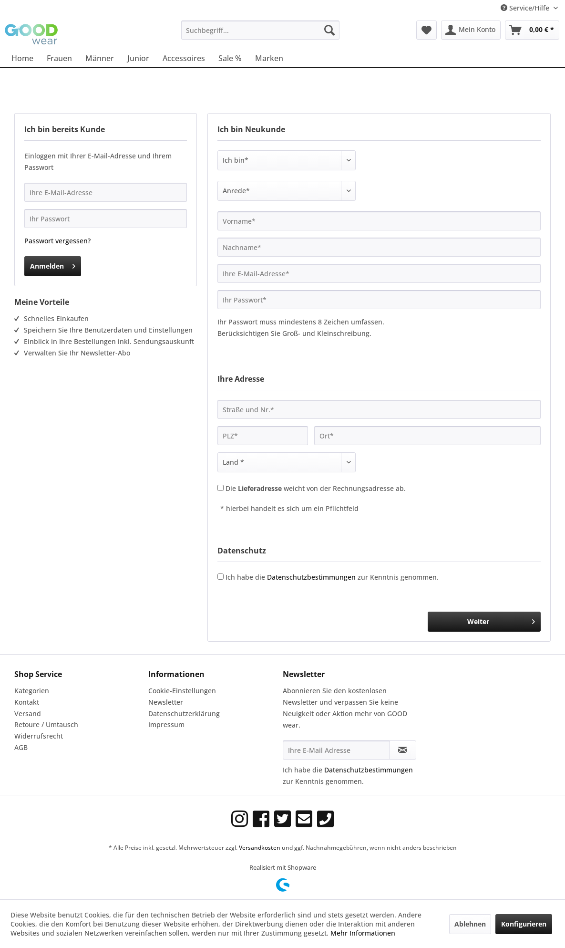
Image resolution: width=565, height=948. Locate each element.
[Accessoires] (184, 58)
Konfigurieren (523, 923)
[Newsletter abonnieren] (403, 750)
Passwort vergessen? (57, 240)
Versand (27, 713)
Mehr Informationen (362, 933)
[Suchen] (329, 30)
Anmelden (52, 265)
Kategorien (31, 690)
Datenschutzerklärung (184, 713)
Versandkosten (259, 848)
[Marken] (269, 58)
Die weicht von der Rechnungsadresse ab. (316, 488)
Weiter (501, 620)
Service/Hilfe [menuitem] (526, 7)
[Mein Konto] (471, 30)
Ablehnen (470, 923)
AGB (21, 747)
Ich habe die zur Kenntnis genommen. (332, 577)
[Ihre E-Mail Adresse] (336, 750)
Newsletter (165, 702)
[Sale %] (230, 58)
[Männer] (100, 58)
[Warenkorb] (532, 30)
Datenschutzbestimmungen (311, 577)
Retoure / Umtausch (46, 724)
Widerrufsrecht (38, 735)
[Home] (22, 58)
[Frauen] (59, 58)
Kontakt (26, 702)
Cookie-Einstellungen (182, 690)
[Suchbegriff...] (260, 30)
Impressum (166, 724)
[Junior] (138, 58)
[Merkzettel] (426, 30)
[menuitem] (260, 30)
